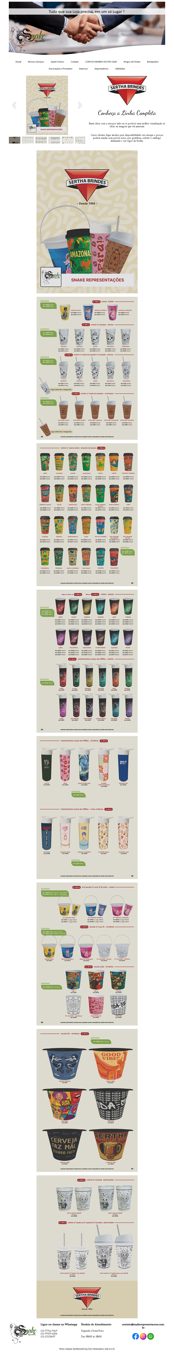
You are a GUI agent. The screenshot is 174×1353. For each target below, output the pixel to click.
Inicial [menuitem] (18, 61)
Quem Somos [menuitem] (57, 61)
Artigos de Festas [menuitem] (132, 61)
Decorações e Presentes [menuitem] (60, 68)
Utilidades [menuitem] (120, 68)
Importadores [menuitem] (101, 68)
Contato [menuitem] (75, 61)
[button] (14, 141)
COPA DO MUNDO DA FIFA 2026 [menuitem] (101, 61)
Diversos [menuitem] (83, 68)
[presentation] (14, 105)
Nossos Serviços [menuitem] (36, 61)
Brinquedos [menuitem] (153, 61)
